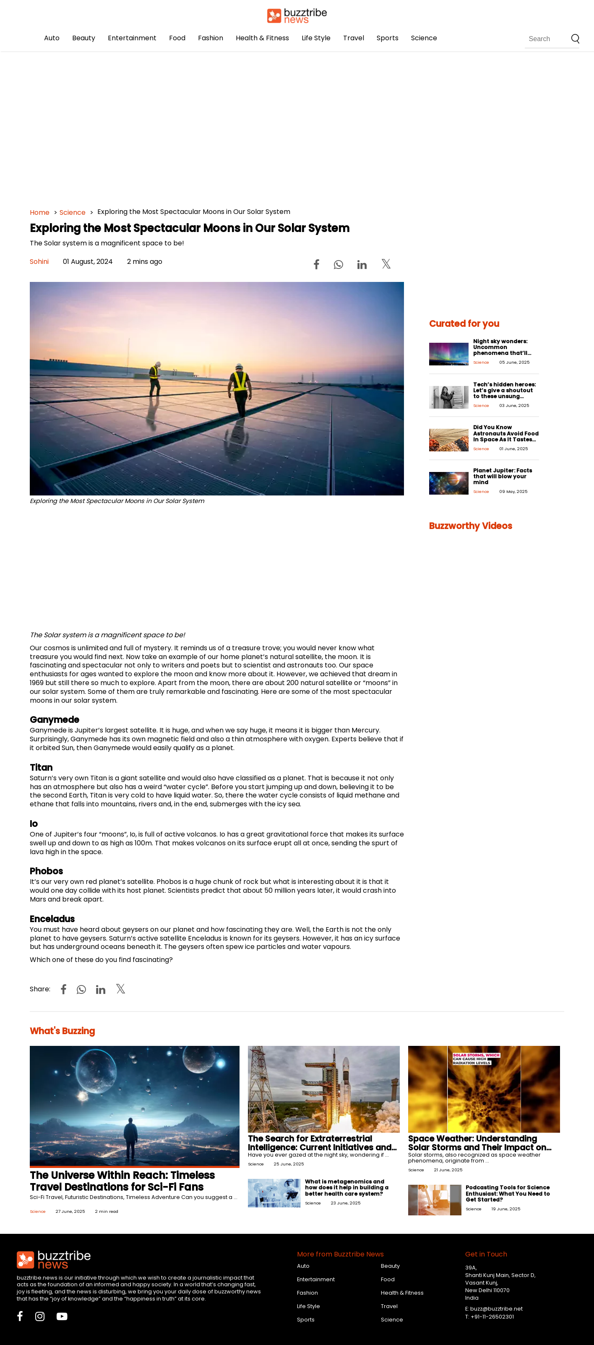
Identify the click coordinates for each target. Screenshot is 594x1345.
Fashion (210, 38)
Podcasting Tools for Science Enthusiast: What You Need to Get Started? (508, 1193)
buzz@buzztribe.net (496, 1308)
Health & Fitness (262, 38)
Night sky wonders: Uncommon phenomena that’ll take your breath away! (500, 353)
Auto (52, 38)
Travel (353, 38)
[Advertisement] (281, 126)
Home (40, 212)
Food (177, 38)
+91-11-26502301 (492, 1316)
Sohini (39, 261)
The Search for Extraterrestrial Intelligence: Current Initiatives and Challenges (319, 1147)
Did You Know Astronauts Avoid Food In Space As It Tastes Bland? (506, 436)
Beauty (83, 38)
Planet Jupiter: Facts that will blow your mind (502, 476)
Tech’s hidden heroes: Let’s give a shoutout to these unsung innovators (504, 393)
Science (424, 38)
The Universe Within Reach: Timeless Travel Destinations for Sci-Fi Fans (122, 1181)
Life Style (316, 38)
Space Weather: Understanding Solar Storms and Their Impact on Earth (477, 1147)
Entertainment (132, 38)
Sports (388, 38)
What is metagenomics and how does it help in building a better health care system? (346, 1187)
